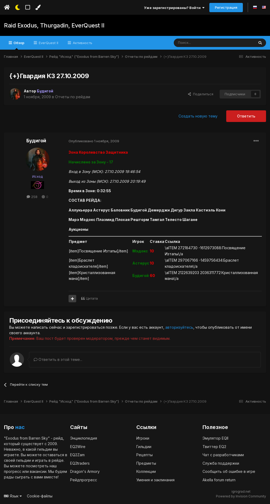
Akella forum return (218, 479)
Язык (13, 495)
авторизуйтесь (179, 327)
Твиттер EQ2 (214, 446)
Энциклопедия (83, 438)
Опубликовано (94, 141)
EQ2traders (80, 463)
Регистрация (226, 7)
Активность (82, 43)
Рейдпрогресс (83, 479)
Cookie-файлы (39, 495)
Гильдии (143, 446)
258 (32, 197)
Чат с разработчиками (223, 454)
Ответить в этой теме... (58, 359)
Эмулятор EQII (215, 438)
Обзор (18, 45)
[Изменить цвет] (38, 7)
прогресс (12, 471)
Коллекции (146, 471)
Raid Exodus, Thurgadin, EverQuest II (54, 25)
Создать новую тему (198, 116)
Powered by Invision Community (241, 496)
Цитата (92, 298)
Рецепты (144, 454)
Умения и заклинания (155, 479)
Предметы (146, 463)
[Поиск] (202, 43)
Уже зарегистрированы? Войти (174, 8)
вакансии (38, 471)
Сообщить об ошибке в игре (228, 471)
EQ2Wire (77, 446)
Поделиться (200, 94)
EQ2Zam (77, 454)
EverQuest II (48, 43)
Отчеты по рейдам (72, 97)
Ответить (246, 116)
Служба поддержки (220, 463)
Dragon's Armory (85, 471)
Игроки (142, 438)
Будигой (36, 140)
